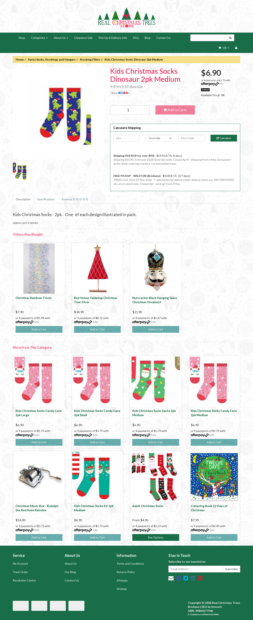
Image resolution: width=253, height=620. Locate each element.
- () (223, 47)
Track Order (20, 572)
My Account (20, 563)
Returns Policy (126, 572)
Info (221, 83)
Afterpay (122, 580)
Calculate (223, 138)
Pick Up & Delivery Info (113, 37)
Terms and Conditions (130, 563)
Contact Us (163, 37)
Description (23, 199)
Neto (216, 614)
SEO (204, 606)
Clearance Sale (83, 37)
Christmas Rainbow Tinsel (33, 298)
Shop (22, 37)
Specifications (46, 199)
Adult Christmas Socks (147, 506)
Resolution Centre (24, 580)
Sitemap (122, 588)
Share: (120, 92)
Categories (39, 37)
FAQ (136, 37)
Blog (147, 37)
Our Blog (70, 572)
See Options (156, 537)
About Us (61, 37)
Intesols (216, 606)
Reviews (75, 199)
